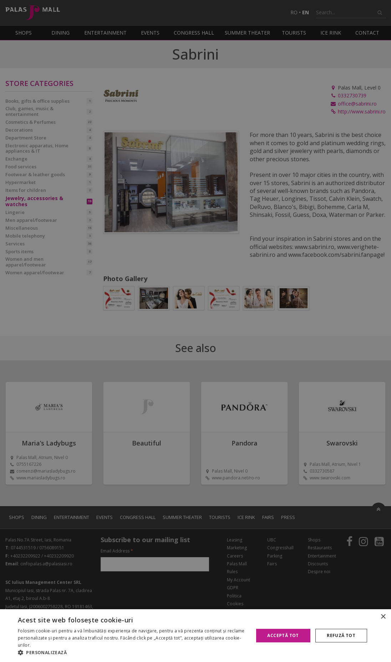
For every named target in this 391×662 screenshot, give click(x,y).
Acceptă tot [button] (283, 635)
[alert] (195, 331)
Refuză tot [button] (341, 635)
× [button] (383, 617)
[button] (132, 653)
